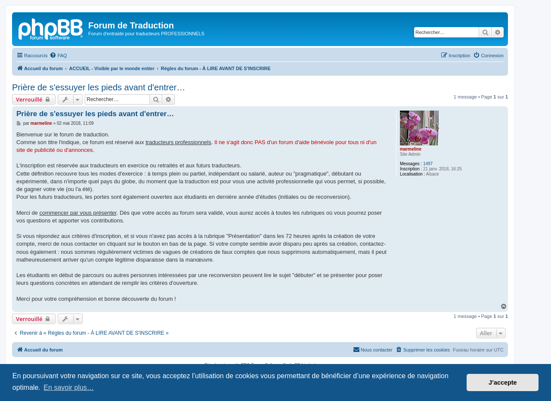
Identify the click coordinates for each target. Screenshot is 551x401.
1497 (428, 163)
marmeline (410, 149)
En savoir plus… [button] (68, 387)
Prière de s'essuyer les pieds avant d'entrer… (98, 87)
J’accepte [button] (503, 382)
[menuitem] (58, 55)
